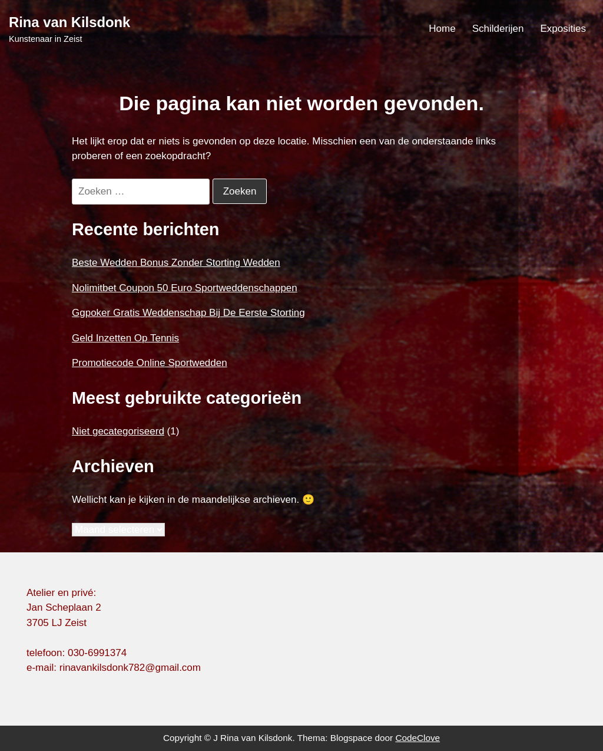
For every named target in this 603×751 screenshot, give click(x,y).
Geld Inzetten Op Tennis (125, 338)
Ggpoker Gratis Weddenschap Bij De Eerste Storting (188, 312)
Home (442, 28)
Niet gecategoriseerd (118, 431)
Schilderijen (498, 28)
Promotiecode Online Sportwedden (149, 362)
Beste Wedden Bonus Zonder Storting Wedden (176, 262)
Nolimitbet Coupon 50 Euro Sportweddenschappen (184, 288)
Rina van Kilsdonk (69, 22)
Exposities (563, 28)
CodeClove (417, 738)
